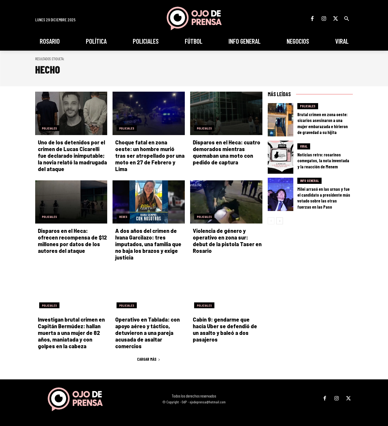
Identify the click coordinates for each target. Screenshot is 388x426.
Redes (123, 216)
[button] (346, 18)
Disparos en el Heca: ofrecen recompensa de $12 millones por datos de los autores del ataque (72, 241)
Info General (309, 180)
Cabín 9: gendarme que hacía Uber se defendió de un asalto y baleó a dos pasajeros (225, 329)
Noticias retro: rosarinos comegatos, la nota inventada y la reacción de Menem (323, 160)
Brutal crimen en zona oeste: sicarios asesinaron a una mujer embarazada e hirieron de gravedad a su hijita (322, 123)
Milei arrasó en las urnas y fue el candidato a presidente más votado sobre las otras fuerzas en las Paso (323, 197)
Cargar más (148, 359)
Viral (303, 146)
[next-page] (279, 220)
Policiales (49, 128)
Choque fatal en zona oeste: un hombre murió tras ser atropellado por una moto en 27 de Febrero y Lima (150, 155)
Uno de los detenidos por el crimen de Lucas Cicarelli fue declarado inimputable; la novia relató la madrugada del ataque (72, 155)
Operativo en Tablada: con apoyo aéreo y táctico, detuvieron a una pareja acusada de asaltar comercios (147, 332)
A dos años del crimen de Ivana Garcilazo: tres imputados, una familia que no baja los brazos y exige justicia (148, 244)
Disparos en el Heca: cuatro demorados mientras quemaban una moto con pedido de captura (226, 152)
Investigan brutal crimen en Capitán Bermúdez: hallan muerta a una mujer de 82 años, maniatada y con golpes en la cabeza (71, 332)
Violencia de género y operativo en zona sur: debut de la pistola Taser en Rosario (227, 241)
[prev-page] (271, 220)
